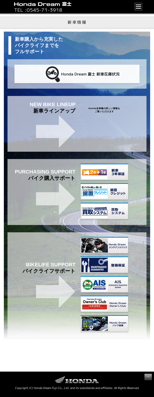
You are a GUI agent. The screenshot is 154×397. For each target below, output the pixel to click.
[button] (138, 6)
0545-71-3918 (44, 10)
